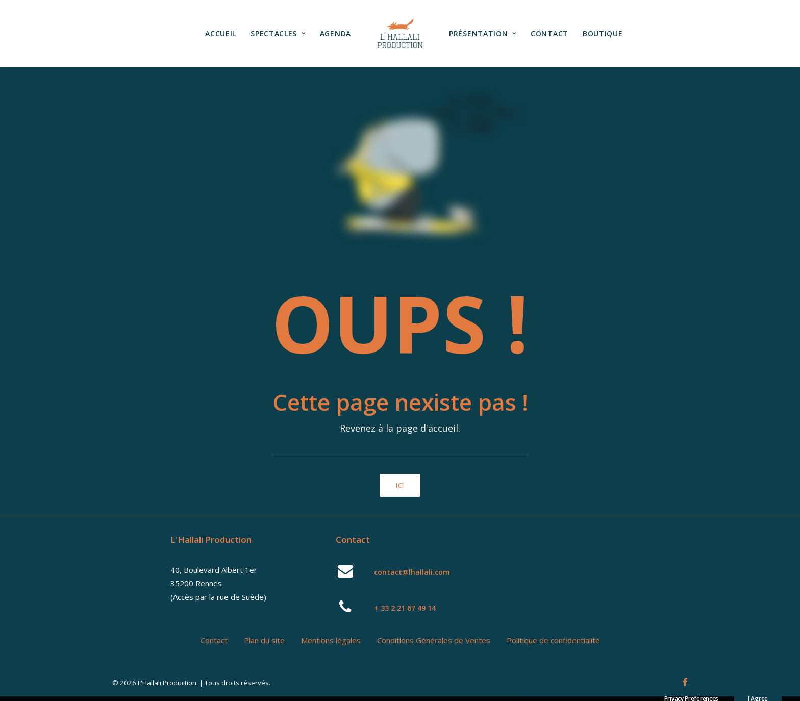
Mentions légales (331, 640)
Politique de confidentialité (553, 640)
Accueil (220, 33)
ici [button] (400, 485)
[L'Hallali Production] (400, 33)
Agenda (335, 33)
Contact (549, 33)
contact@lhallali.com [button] (412, 572)
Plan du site (264, 640)
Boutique (603, 33)
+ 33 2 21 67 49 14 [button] (405, 608)
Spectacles (278, 33)
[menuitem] (220, 33)
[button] (346, 574)
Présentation (482, 33)
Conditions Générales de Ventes (433, 640)
